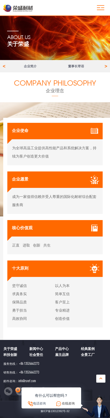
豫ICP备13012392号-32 (55, 411)
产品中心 (62, 349)
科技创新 (10, 355)
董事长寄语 (76, 66)
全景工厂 (88, 355)
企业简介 (30, 66)
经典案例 (88, 349)
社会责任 (36, 355)
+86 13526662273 (28, 363)
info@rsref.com (27, 381)
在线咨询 (68, 403)
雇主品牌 (62, 355)
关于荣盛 (10, 349)
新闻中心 (36, 349)
